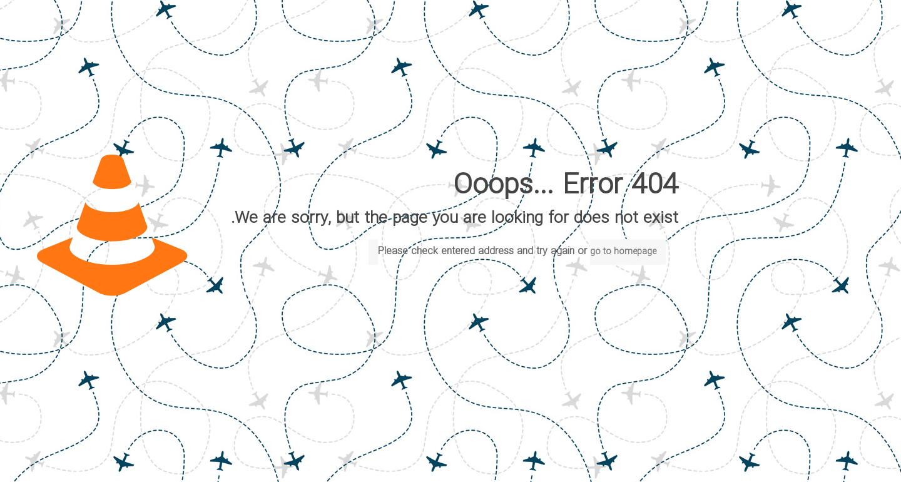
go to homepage (623, 252)
